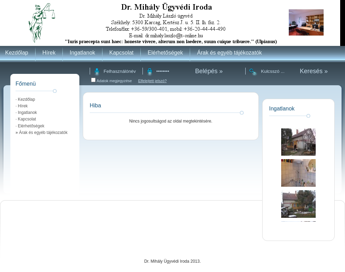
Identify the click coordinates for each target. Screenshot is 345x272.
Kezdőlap (16, 53)
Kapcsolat (121, 53)
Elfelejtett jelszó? (152, 81)
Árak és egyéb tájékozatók (229, 53)
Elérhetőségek (165, 53)
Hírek (49, 53)
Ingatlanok (82, 53)
